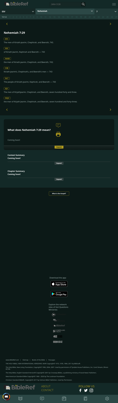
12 (50, 17)
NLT (6, 78)
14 (59, 17)
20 (85, 17)
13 (54, 17)
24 (103, 17)
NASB (7, 58)
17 (72, 17)
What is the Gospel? (59, 194)
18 (76, 17)
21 (90, 17)
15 (63, 17)
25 (107, 17)
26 (112, 17)
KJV (6, 88)
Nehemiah (42, 11)
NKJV (7, 98)
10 (41, 17)
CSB (6, 68)
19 (81, 17)
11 (45, 17)
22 (94, 17)
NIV (6, 48)
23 (99, 17)
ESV (6, 39)
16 (68, 17)
